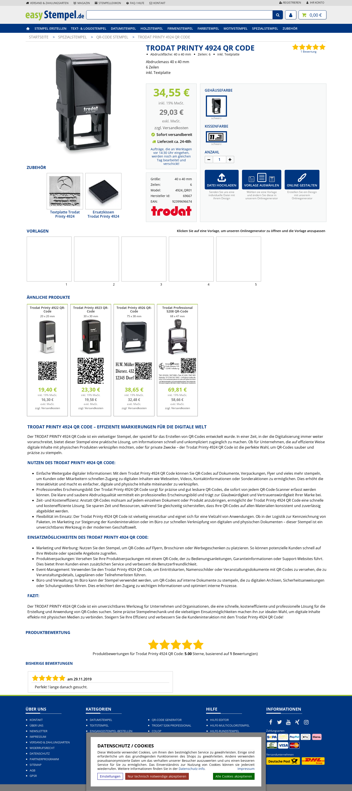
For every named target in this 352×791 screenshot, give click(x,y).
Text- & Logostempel (88, 28)
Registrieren (290, 2)
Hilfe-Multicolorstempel (230, 725)
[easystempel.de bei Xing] (297, 722)
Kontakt (157, 3)
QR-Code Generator (167, 720)
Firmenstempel (180, 28)
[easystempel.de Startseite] (55, 19)
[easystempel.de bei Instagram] (306, 722)
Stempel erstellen (50, 28)
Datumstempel (123, 28)
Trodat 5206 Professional (171, 725)
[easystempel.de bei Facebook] (271, 722)
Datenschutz (40, 753)
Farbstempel (208, 28)
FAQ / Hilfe (134, 3)
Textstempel (99, 725)
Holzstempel (152, 28)
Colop (156, 731)
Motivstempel (236, 28)
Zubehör (290, 28)
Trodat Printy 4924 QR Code (164, 37)
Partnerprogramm (44, 759)
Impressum (246, 769)
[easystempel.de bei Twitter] (280, 722)
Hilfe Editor (219, 720)
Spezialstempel (265, 28)
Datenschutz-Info (192, 769)
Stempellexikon (107, 3)
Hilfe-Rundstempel (224, 731)
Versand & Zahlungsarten (47, 3)
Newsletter (38, 731)
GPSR (33, 776)
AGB (32, 770)
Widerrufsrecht (42, 748)
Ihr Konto (315, 2)
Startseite (38, 37)
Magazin (81, 3)
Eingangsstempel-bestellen (111, 731)
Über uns (36, 725)
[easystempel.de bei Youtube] (288, 722)
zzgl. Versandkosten (171, 127)
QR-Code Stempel (112, 37)
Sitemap (36, 765)
